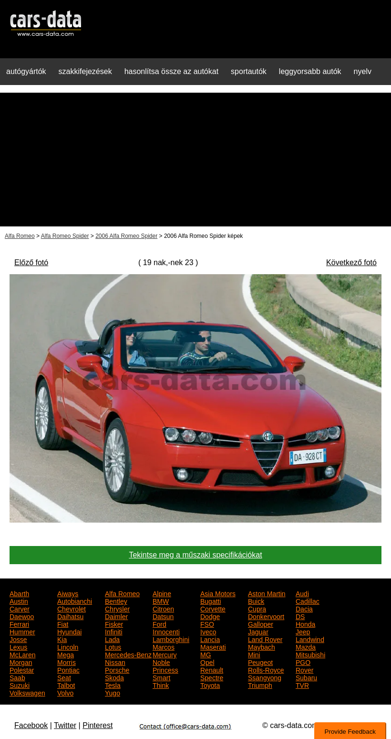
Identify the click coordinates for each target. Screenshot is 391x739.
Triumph (260, 684)
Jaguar (258, 631)
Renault (211, 669)
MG (205, 654)
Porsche (117, 669)
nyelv (362, 71)
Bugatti (210, 600)
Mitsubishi (310, 654)
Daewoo (22, 616)
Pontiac (68, 669)
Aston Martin (267, 593)
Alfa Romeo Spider (65, 236)
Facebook (31, 725)
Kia (62, 639)
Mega (65, 654)
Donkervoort (266, 616)
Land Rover (265, 639)
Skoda (114, 677)
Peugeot (260, 661)
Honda (305, 623)
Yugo (112, 692)
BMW (161, 600)
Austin (19, 600)
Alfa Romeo (20, 236)
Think (161, 684)
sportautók (249, 71)
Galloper (260, 623)
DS (300, 616)
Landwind (310, 639)
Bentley (116, 600)
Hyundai (69, 631)
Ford (159, 623)
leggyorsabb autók (310, 71)
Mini (254, 654)
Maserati (213, 646)
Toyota (210, 684)
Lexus (18, 646)
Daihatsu (70, 616)
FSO (207, 623)
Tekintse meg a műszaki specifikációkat (195, 555)
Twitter (65, 725)
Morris (66, 661)
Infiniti (114, 631)
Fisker (114, 623)
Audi (302, 593)
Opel (207, 661)
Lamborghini (171, 639)
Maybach (261, 646)
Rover (304, 669)
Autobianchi (74, 600)
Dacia (304, 608)
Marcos (164, 646)
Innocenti (166, 631)
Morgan (21, 661)
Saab (17, 677)
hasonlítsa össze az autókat (171, 71)
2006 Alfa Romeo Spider (126, 236)
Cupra (257, 608)
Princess (165, 669)
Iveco (208, 631)
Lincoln (67, 646)
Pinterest (97, 725)
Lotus (113, 646)
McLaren (22, 654)
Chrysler (117, 608)
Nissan (115, 661)
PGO (303, 661)
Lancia (210, 639)
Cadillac (307, 600)
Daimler (116, 616)
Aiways (67, 593)
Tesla (113, 684)
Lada (112, 639)
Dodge (210, 616)
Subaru (306, 677)
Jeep (303, 631)
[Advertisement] (195, 159)
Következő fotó (351, 262)
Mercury (165, 654)
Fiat (62, 623)
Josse (18, 639)
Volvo (65, 692)
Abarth (19, 593)
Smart (161, 677)
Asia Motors (218, 593)
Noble (161, 661)
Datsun (163, 616)
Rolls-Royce (266, 669)
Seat (64, 677)
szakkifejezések (85, 71)
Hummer (22, 631)
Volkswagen (27, 692)
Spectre (211, 677)
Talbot (66, 684)
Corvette (213, 608)
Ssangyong (264, 677)
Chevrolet (71, 608)
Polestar (22, 669)
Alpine (162, 593)
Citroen (163, 608)
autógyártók (26, 71)
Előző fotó (31, 262)
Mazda (306, 646)
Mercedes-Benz (128, 654)
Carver (20, 608)
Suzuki (20, 684)
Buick (256, 600)
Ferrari (19, 623)
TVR (302, 684)
